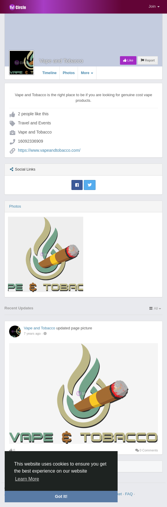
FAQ (129, 494)
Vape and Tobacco (61, 61)
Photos (69, 73)
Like (128, 60)
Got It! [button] (61, 496)
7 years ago (32, 333)
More (87, 73)
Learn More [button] (27, 478)
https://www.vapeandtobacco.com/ (49, 150)
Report (148, 60)
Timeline (49, 73)
